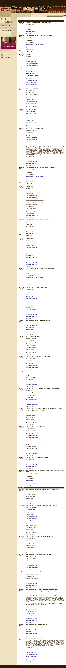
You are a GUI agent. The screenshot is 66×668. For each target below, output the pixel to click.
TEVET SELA (7, 25)
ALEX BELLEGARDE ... (9, 22)
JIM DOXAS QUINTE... (9, 27)
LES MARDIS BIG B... (9, 21)
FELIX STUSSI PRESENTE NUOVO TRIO (34, 638)
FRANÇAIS (13, 6)
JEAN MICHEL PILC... (9, 28)
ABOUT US (63, 6)
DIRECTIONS (7, 57)
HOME (40, 6)
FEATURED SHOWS (45, 6)
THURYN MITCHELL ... (9, 30)
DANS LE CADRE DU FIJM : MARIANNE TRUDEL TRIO (37, 624)
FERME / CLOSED (8, 23)
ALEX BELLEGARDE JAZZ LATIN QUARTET (34, 128)
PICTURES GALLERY (9, 54)
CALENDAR (52, 6)
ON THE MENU (57, 6)
